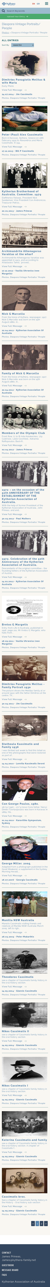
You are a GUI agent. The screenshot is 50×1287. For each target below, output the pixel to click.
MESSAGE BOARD (10, 1270)
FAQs (4, 1275)
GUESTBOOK (8, 1265)
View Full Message (14, 90)
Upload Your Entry (17, 17)
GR (38, 4)
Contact (6, 1253)
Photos (5, 32)
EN (33, 4)
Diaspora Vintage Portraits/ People (27, 98)
